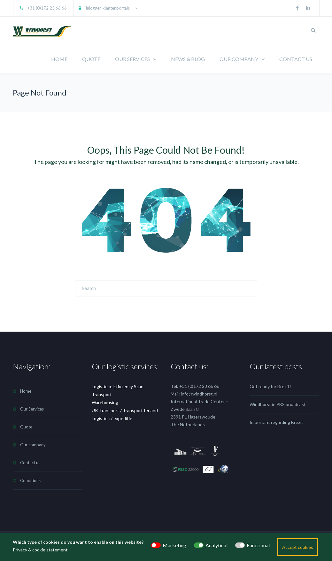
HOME (59, 59)
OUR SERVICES (132, 59)
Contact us (30, 462)
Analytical (216, 545)
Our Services (32, 408)
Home (25, 391)
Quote (26, 426)
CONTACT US (295, 59)
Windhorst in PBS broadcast (278, 404)
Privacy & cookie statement (40, 549)
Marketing (174, 545)
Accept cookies (297, 547)
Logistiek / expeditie (112, 418)
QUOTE (91, 59)
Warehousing (105, 402)
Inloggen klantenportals (108, 8)
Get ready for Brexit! (270, 386)
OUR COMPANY (239, 59)
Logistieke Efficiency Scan (117, 386)
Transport (102, 394)
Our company (33, 444)
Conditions (30, 480)
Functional (258, 545)
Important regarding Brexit (276, 422)
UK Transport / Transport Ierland (125, 410)
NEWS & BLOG (188, 59)
